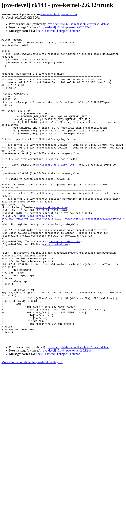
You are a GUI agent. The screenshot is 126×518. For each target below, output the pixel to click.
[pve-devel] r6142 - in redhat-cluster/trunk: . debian (78, 24)
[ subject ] (63, 30)
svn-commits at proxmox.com (58, 14)
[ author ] (76, 30)
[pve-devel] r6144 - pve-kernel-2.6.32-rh (66, 27)
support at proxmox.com (58, 190)
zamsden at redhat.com (51, 241)
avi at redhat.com (55, 285)
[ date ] (40, 30)
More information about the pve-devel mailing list (32, 422)
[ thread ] (50, 30)
